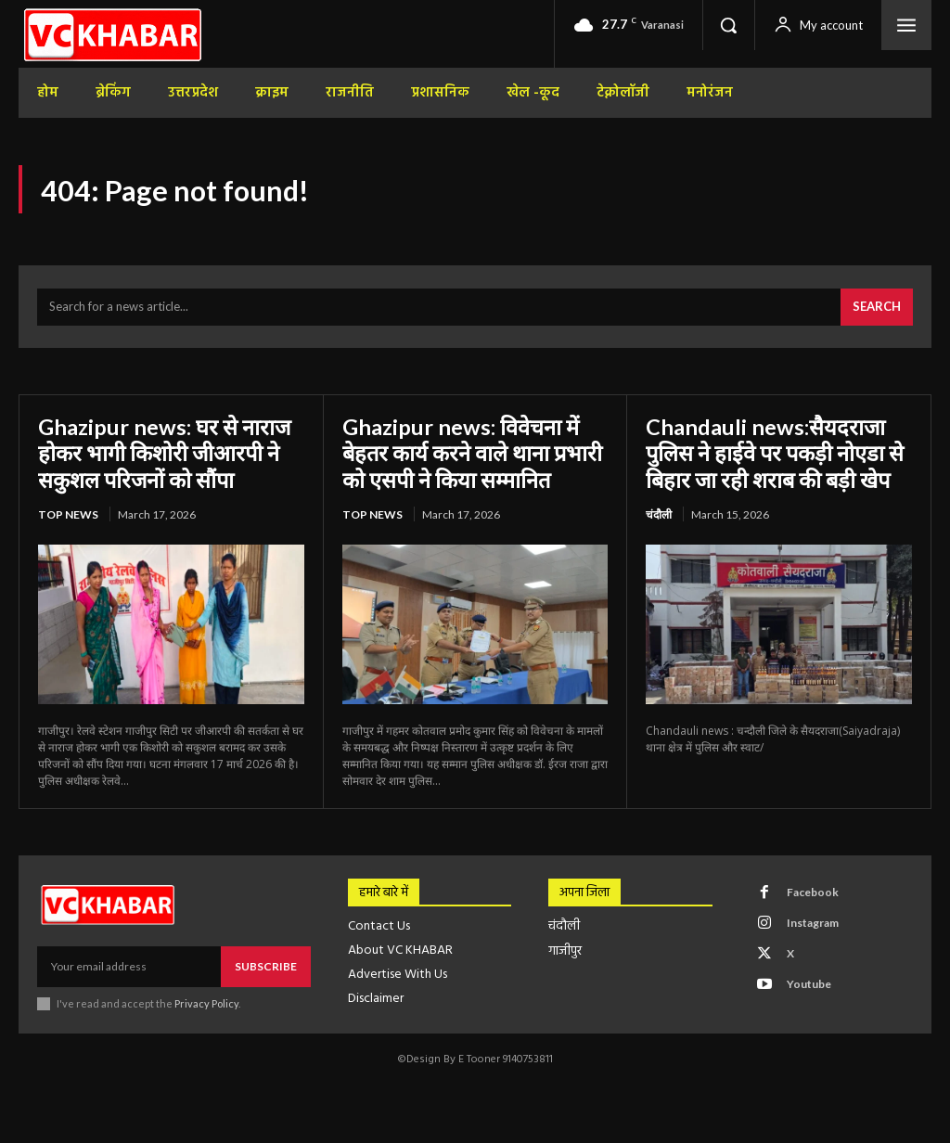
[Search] (877, 308)
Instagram (813, 924)
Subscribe (266, 966)
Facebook (813, 893)
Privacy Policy (207, 1004)
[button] (728, 25)
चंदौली (659, 514)
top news (68, 514)
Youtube (809, 985)
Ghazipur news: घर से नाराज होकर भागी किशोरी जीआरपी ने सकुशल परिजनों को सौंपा (165, 454)
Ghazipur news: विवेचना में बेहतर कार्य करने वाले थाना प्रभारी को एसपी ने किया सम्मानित (473, 454)
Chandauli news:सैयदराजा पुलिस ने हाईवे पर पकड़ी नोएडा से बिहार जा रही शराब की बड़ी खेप (776, 454)
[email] (129, 966)
